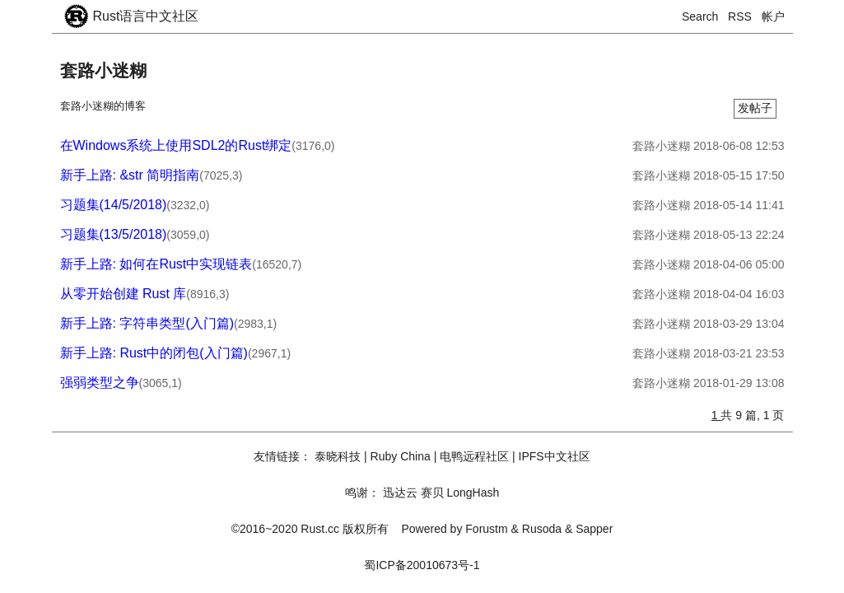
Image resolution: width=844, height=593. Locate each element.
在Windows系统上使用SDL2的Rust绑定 (176, 145)
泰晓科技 (338, 456)
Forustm (486, 528)
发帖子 (755, 107)
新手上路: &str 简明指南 (130, 175)
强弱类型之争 (99, 383)
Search (700, 16)
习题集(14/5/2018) (113, 205)
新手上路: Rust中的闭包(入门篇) (154, 353)
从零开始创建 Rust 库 (123, 294)
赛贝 (432, 492)
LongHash (472, 492)
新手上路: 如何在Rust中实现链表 (156, 264)
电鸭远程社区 (474, 456)
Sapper (594, 528)
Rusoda (542, 528)
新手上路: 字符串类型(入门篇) (147, 323)
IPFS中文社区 (554, 456)
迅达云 (400, 492)
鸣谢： (362, 492)
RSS (740, 16)
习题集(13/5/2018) (113, 234)
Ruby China (401, 456)
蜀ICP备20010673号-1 (421, 565)
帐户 (773, 16)
